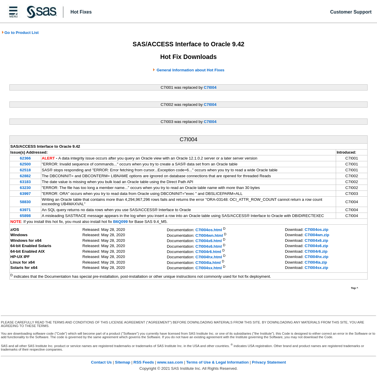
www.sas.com (170, 362)
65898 (25, 215)
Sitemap (122, 362)
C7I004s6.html (209, 246)
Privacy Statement (269, 362)
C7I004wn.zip (317, 235)
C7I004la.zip (316, 262)
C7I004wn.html (209, 235)
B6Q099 (120, 221)
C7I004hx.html (209, 257)
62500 (25, 164)
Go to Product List (20, 32)
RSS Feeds (143, 362)
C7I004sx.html (209, 268)
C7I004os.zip (316, 229)
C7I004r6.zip (316, 251)
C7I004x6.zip (316, 240)
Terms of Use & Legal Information (217, 362)
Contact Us (101, 362)
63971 (25, 210)
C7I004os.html (209, 230)
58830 (25, 202)
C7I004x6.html (209, 241)
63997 (25, 193)
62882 (25, 176)
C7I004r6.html (208, 251)
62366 (25, 158)
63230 (25, 187)
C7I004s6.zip (316, 246)
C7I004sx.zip (316, 267)
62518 (25, 170)
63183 (25, 182)
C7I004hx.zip (316, 256)
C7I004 (210, 87)
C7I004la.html (208, 262)
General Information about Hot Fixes (190, 70)
